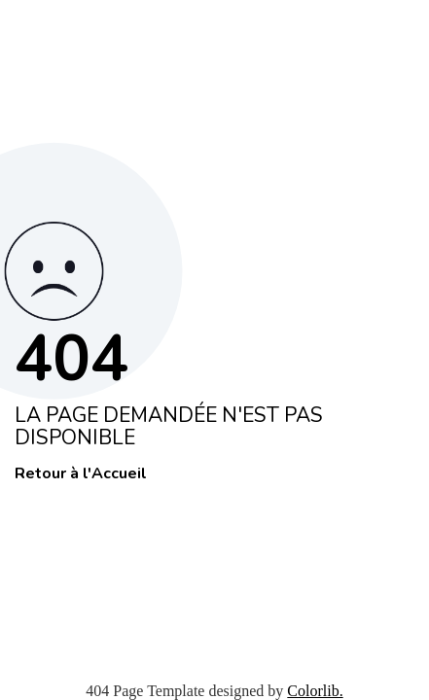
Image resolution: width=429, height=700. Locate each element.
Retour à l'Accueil (81, 474)
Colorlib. (314, 690)
